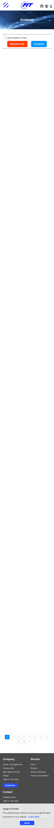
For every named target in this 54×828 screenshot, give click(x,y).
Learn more (33, 817)
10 (24, 741)
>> (35, 741)
